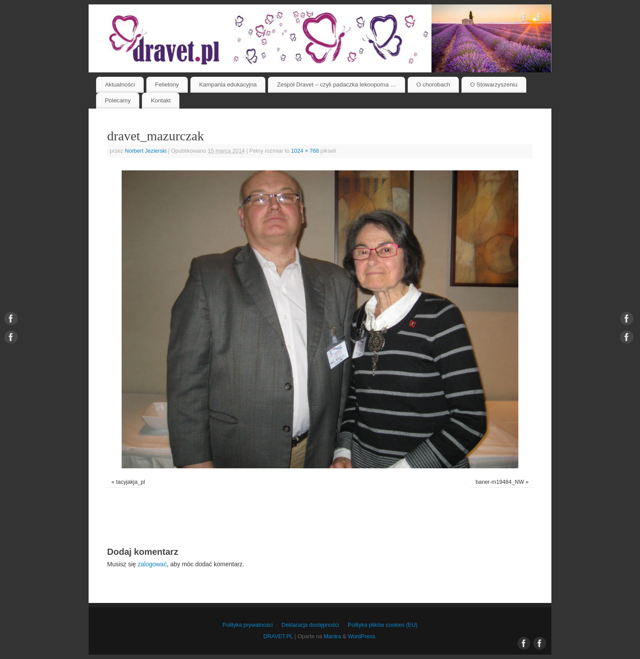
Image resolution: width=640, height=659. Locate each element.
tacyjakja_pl (130, 482)
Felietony (167, 84)
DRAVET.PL (278, 636)
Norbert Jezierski (145, 151)
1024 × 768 (305, 151)
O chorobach (433, 84)
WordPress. (362, 636)
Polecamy (117, 100)
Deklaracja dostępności (310, 625)
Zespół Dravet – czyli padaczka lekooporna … (336, 84)
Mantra (332, 636)
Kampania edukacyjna (228, 84)
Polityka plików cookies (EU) (382, 625)
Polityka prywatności (248, 625)
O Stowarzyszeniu (493, 84)
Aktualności (120, 84)
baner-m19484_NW (500, 482)
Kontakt (161, 100)
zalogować (152, 564)
